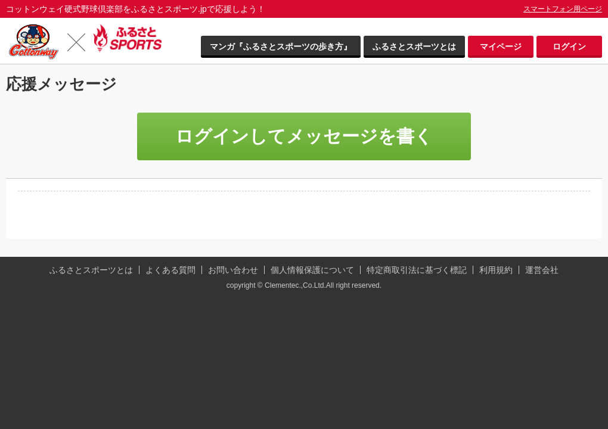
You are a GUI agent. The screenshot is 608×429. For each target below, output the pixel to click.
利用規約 (496, 270)
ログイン (569, 46)
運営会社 (542, 270)
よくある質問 (170, 270)
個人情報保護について (312, 270)
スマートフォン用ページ (562, 9)
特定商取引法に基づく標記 (417, 270)
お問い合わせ (233, 270)
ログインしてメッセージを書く (304, 136)
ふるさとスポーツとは (414, 46)
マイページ (501, 46)
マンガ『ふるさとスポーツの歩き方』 (281, 46)
